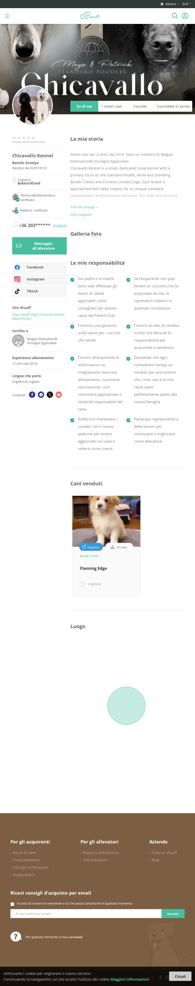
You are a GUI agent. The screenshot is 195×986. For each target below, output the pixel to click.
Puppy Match (24, 874)
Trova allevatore (26, 859)
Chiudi (180, 976)
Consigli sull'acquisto (30, 867)
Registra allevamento (101, 852)
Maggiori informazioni (129, 979)
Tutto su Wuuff (164, 852)
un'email (76, 937)
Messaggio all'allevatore (35, 246)
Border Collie (89, 556)
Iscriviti (173, 914)
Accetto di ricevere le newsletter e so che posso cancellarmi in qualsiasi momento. (75, 903)
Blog (155, 859)
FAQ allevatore (95, 859)
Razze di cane (24, 852)
